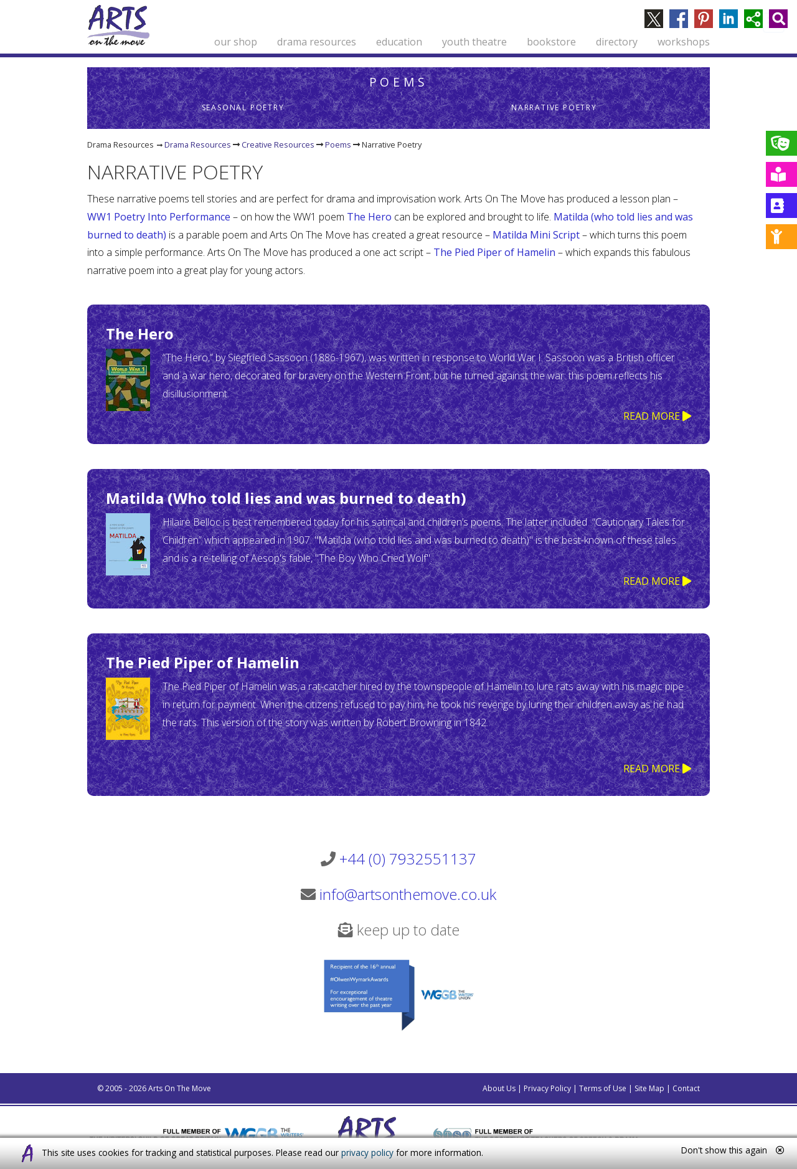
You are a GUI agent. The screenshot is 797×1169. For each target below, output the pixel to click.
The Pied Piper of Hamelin (494, 252)
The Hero (369, 217)
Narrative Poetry (554, 107)
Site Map (649, 1088)
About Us (499, 1088)
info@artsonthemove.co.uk (407, 894)
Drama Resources (197, 144)
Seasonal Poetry (243, 107)
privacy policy (367, 1152)
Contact (686, 1088)
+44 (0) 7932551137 (407, 858)
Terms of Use (602, 1088)
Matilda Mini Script (537, 235)
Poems (398, 81)
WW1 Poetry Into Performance (158, 217)
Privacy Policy (547, 1088)
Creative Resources (278, 144)
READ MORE (657, 416)
